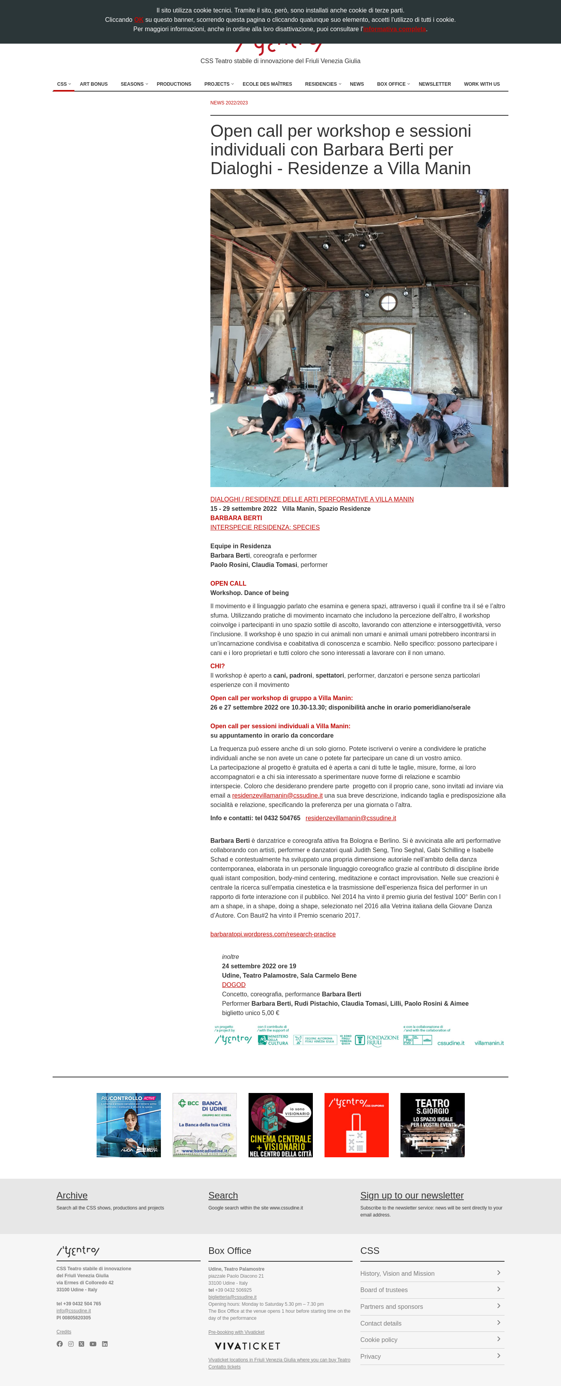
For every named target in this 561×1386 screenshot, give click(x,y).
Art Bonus (94, 84)
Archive (72, 1195)
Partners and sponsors (430, 1306)
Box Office (391, 84)
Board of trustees (430, 1289)
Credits (63, 1332)
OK (138, 19)
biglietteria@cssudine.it (232, 1297)
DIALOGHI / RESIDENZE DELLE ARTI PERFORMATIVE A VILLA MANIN (312, 499)
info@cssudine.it (73, 1311)
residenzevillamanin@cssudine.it (277, 795)
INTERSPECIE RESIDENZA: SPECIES (265, 527)
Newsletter (435, 84)
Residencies (321, 84)
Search (223, 1195)
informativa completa (394, 29)
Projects (217, 84)
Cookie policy (430, 1339)
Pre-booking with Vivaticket (236, 1332)
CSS (62, 84)
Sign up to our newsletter (412, 1195)
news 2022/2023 (229, 103)
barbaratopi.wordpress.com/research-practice (273, 934)
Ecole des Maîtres (267, 84)
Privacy (430, 1356)
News (357, 84)
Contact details (430, 1323)
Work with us (482, 84)
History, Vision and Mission (430, 1273)
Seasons (132, 84)
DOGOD (233, 985)
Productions (174, 84)
